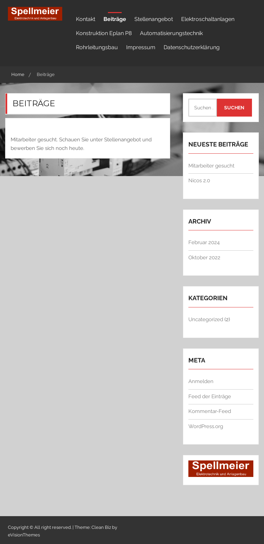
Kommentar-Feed (209, 411)
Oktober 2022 (204, 257)
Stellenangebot (153, 19)
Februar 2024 (204, 242)
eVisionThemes (24, 534)
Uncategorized (205, 319)
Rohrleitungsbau (97, 47)
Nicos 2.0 (199, 180)
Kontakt (85, 19)
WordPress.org (205, 426)
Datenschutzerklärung (192, 47)
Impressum (140, 47)
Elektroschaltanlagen (207, 19)
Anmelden (200, 381)
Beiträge (114, 19)
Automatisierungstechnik (171, 33)
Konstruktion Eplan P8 (104, 33)
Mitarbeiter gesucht (211, 166)
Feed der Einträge (209, 396)
